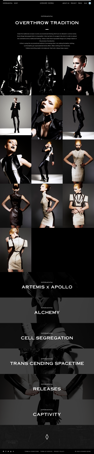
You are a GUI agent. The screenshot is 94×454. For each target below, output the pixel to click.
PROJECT (74, 3)
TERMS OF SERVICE (46, 451)
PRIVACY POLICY (59, 451)
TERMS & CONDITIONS (32, 451)
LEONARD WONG (47, 3)
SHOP (16, 3)
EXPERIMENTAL (8, 3)
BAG (85, 3)
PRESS (80, 3)
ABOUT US (65, 3)
